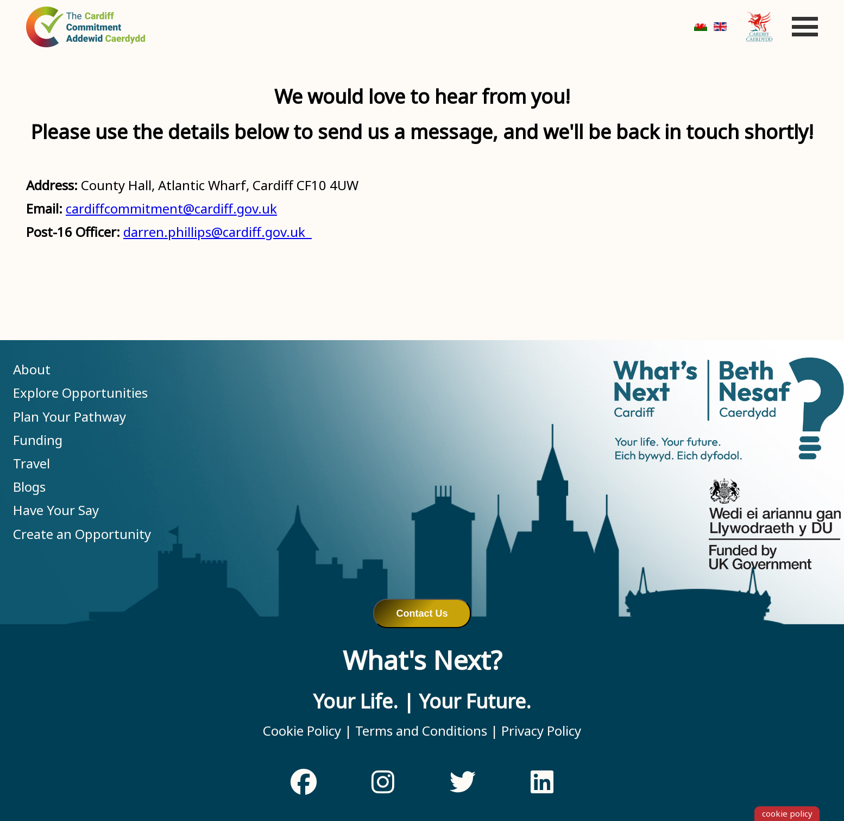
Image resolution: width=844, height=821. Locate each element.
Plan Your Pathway (69, 416)
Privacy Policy (539, 730)
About (32, 369)
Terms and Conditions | (425, 730)
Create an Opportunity (82, 534)
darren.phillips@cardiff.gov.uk (217, 232)
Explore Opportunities (80, 393)
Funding (37, 440)
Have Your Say (56, 510)
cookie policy (787, 813)
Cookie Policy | (307, 730)
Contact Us (422, 613)
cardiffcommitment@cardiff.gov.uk (171, 208)
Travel (31, 463)
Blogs (29, 487)
